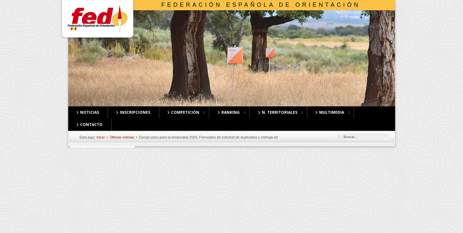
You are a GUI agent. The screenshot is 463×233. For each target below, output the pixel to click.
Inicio (100, 137)
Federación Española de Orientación (260, 5)
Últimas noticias (122, 137)
